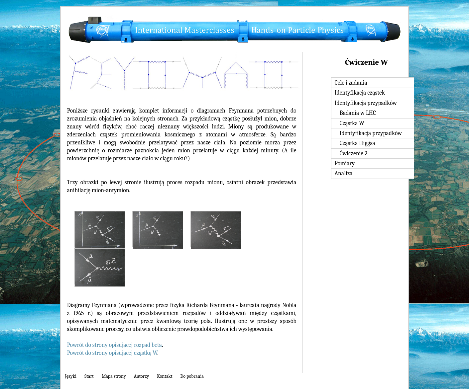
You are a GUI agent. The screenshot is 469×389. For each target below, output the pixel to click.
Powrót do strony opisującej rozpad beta (114, 345)
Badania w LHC (358, 113)
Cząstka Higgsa (357, 143)
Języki (70, 376)
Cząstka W (352, 123)
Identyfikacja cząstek (360, 92)
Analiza (344, 173)
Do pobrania (192, 376)
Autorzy (141, 376)
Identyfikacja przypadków (366, 103)
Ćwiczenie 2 (354, 153)
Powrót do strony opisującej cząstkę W (112, 353)
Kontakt (164, 376)
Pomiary (345, 163)
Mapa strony (114, 376)
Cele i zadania (351, 82)
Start (89, 376)
